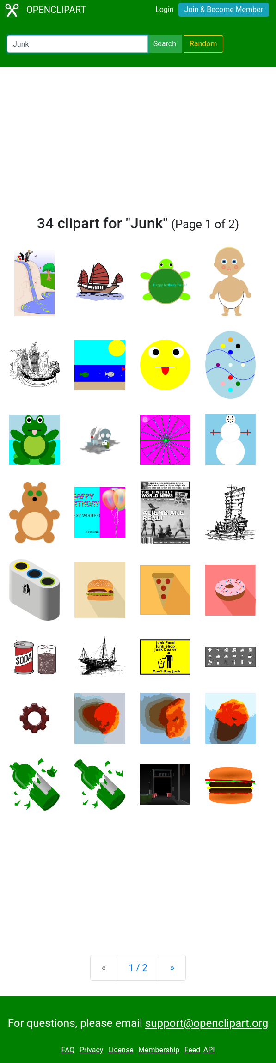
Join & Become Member (223, 9)
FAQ (67, 1049)
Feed (192, 1049)
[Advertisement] (138, 145)
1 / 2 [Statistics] (138, 967)
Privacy (92, 1049)
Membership (158, 1049)
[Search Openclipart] (77, 44)
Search (164, 43)
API (209, 1049)
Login (164, 9)
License (121, 1049)
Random (203, 43)
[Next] (172, 968)
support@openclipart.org (206, 1023)
